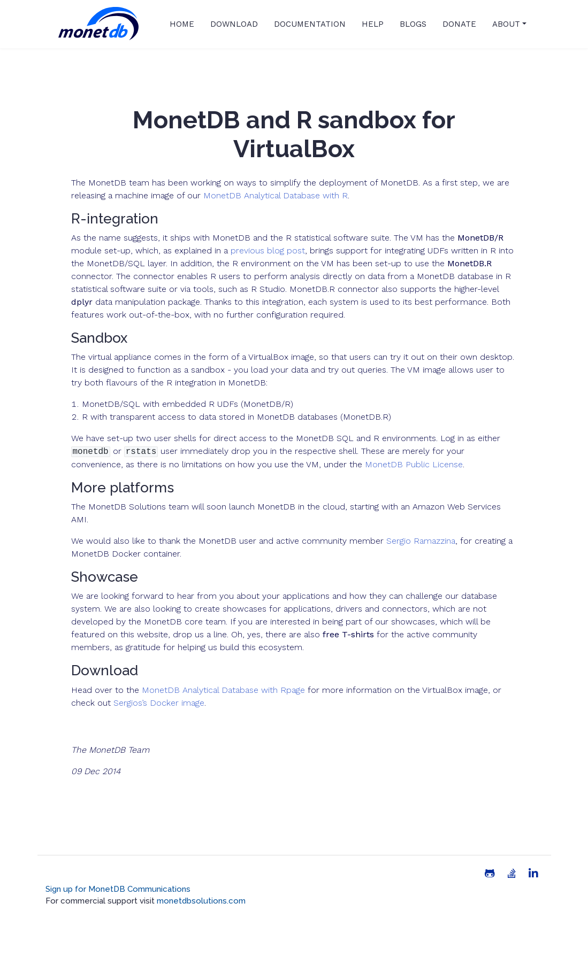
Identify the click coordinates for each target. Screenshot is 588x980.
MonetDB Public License (414, 464)
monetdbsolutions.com (201, 901)
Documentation (310, 24)
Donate (459, 24)
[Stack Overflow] (511, 873)
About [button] (506, 24)
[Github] (489, 873)
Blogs (413, 24)
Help (373, 24)
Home (182, 24)
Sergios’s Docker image (158, 703)
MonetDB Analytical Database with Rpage (223, 690)
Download (234, 24)
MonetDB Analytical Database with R (275, 195)
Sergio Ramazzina (420, 541)
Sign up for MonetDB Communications (117, 889)
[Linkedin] (533, 873)
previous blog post (268, 250)
